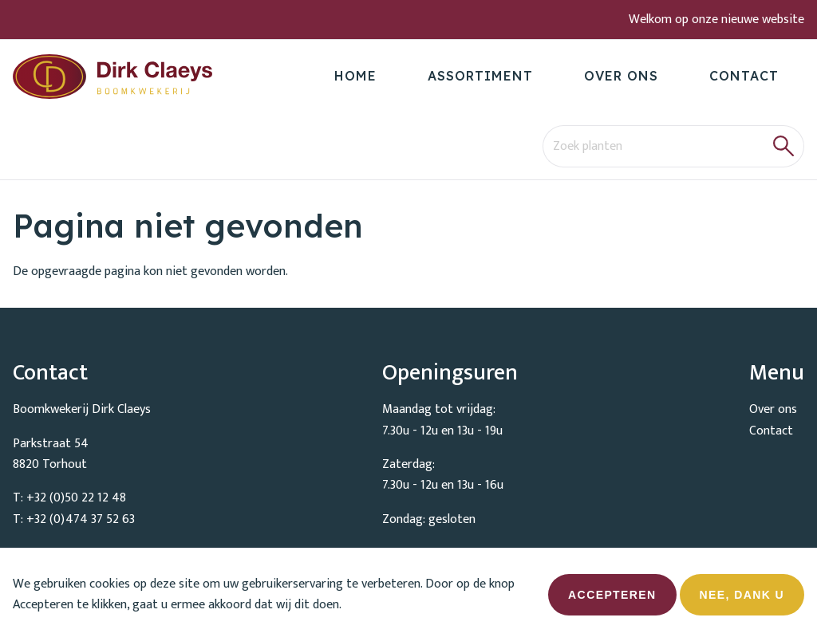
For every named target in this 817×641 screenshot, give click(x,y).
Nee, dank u (742, 602)
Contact (744, 76)
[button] (784, 146)
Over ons (621, 76)
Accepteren (612, 602)
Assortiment (480, 76)
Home (355, 76)
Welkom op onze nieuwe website (716, 19)
